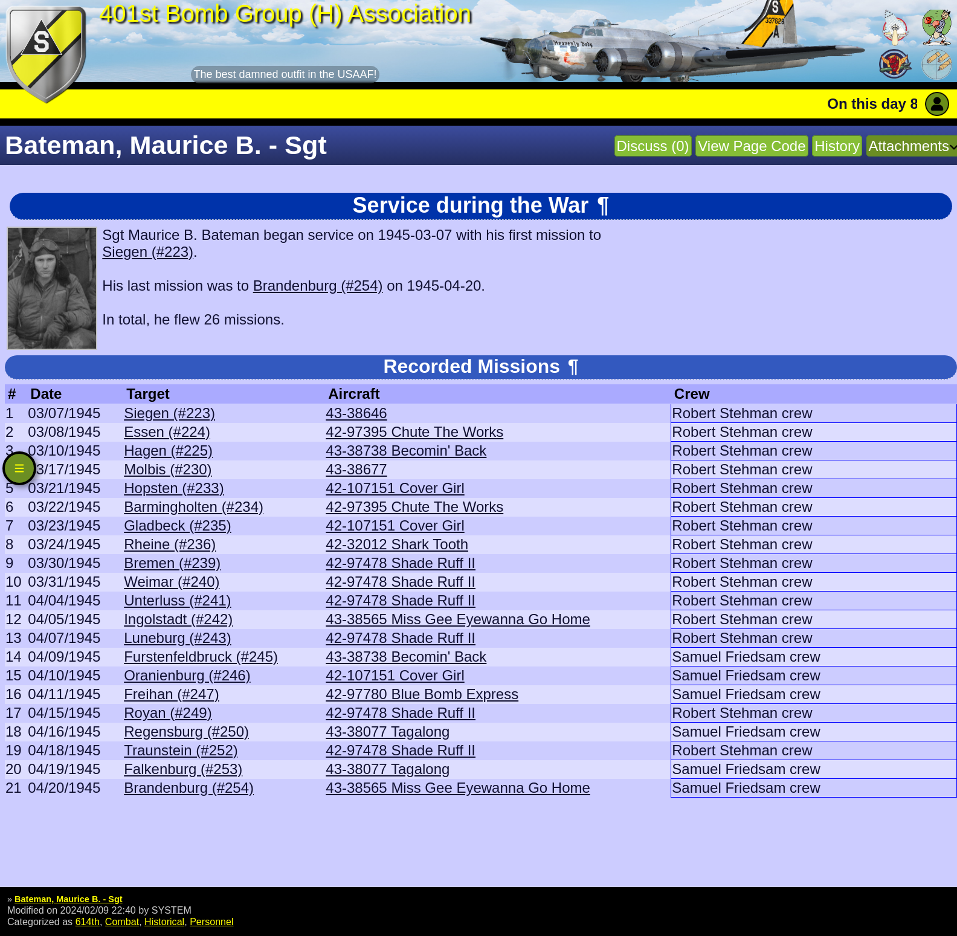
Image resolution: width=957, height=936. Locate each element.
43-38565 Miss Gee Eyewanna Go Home (458, 619)
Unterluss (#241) (177, 600)
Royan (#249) (167, 713)
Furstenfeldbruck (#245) (201, 656)
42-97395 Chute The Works (414, 432)
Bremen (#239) (172, 563)
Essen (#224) (167, 432)
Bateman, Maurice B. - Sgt (68, 899)
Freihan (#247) (171, 694)
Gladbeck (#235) (177, 525)
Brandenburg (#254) (318, 285)
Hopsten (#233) (174, 488)
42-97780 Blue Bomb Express (422, 694)
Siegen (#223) (147, 252)
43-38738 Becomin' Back (406, 450)
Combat (122, 921)
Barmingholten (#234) (193, 507)
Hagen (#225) (168, 450)
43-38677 (356, 469)
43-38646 (356, 413)
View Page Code (751, 146)
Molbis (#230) (167, 469)
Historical (164, 921)
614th (88, 921)
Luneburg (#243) (177, 638)
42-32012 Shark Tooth (397, 544)
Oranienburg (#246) (187, 675)
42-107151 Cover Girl (395, 488)
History (837, 146)
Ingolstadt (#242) (178, 619)
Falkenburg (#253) (183, 769)
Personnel (211, 921)
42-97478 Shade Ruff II (400, 563)
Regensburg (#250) (186, 731)
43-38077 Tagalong (388, 731)
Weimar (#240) (171, 581)
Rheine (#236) (170, 544)
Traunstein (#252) (181, 750)
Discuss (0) (653, 146)
